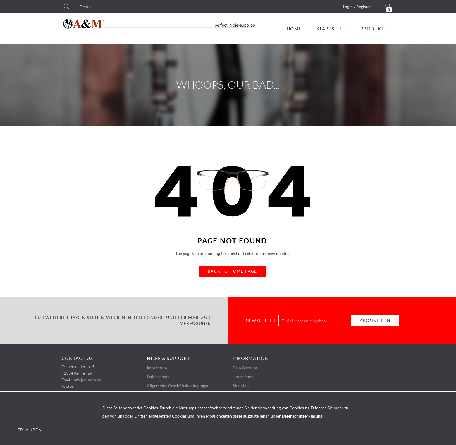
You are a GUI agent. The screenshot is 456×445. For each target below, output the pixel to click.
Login (348, 6)
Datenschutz (158, 376)
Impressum (157, 367)
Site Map (241, 385)
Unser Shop (243, 376)
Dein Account (245, 367)
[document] (228, 418)
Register (363, 6)
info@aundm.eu (87, 379)
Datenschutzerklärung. (302, 415)
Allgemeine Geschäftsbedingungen (178, 385)
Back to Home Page (232, 271)
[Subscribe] (375, 320)
